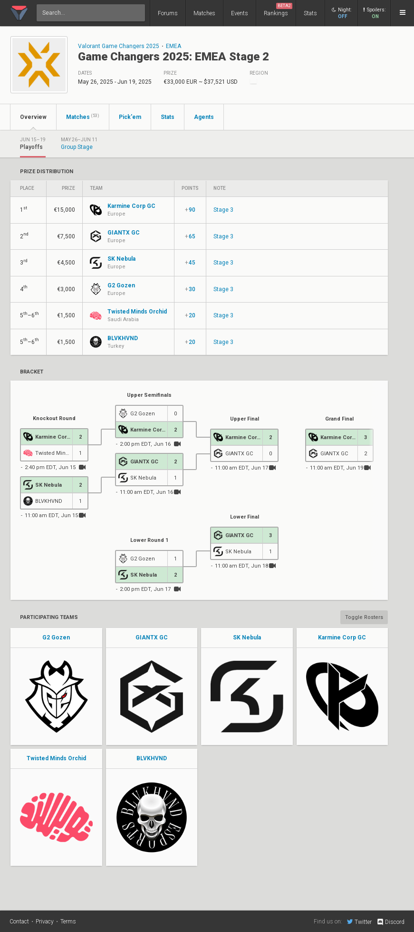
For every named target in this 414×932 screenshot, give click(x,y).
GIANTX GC (151, 637)
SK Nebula (247, 637)
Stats (310, 13)
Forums (168, 13)
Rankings (278, 10)
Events (239, 13)
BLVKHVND (151, 758)
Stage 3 (223, 209)
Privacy (45, 921)
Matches (204, 13)
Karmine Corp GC (342, 637)
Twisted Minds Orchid (56, 758)
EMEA (173, 46)
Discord (390, 922)
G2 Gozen (56, 637)
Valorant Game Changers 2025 (118, 46)
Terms (68, 921)
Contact (19, 921)
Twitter (359, 921)
